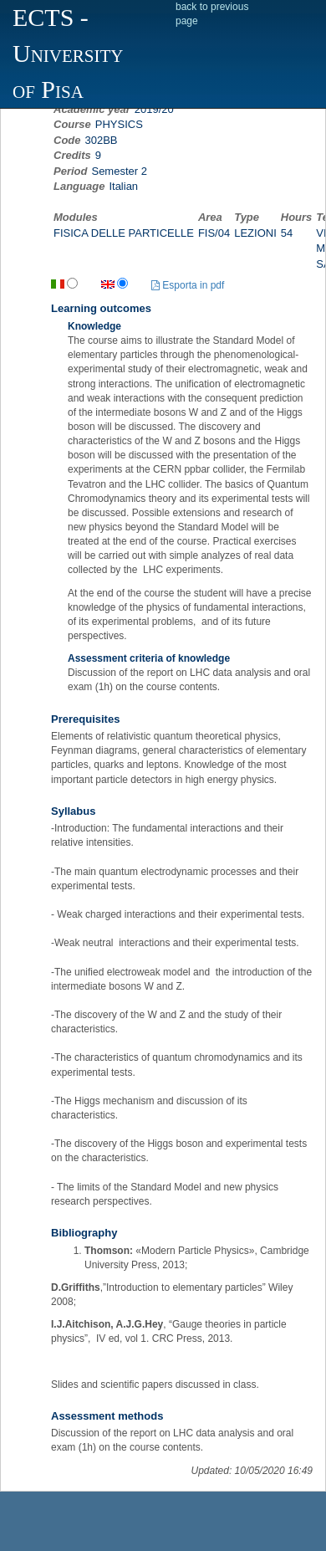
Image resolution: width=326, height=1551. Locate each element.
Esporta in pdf (187, 285)
